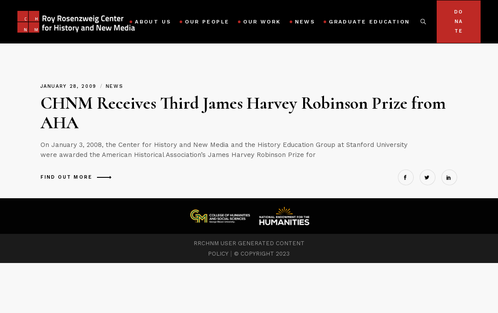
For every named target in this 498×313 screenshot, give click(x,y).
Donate (458, 21)
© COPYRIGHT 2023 (262, 253)
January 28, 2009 (69, 86)
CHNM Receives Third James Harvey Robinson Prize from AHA (243, 113)
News (115, 86)
